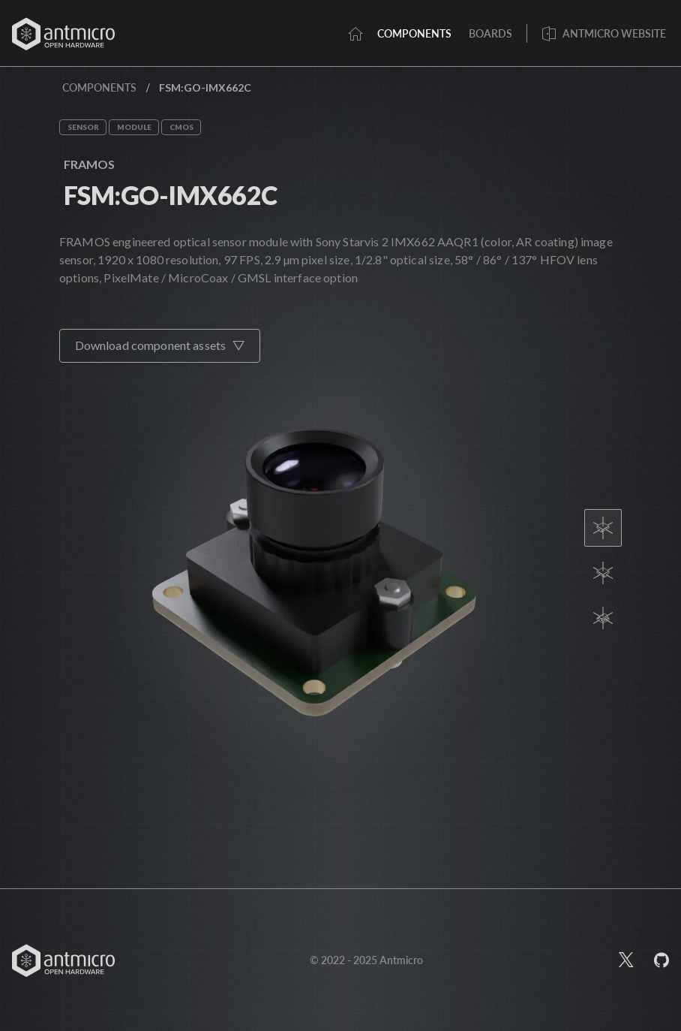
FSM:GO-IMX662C (171, 194)
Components (99, 87)
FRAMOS (89, 164)
